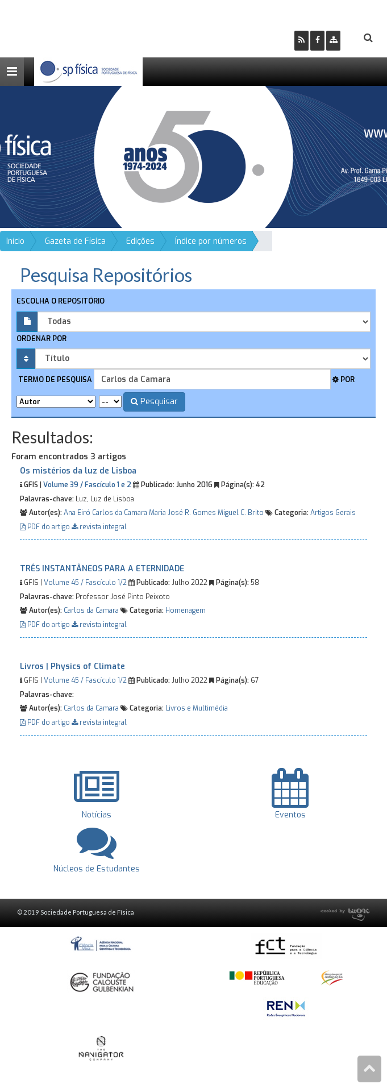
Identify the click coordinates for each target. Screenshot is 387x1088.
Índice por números (211, 241)
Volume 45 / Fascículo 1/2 (85, 582)
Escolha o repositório (60, 301)
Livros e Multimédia (196, 708)
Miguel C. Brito (241, 512)
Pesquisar (154, 401)
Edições (140, 241)
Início (15, 241)
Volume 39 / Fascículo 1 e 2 (87, 484)
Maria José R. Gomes (182, 512)
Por (343, 379)
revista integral (99, 526)
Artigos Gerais (333, 512)
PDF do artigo (46, 526)
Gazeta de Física (75, 241)
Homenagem (185, 610)
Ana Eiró (77, 512)
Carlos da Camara (119, 512)
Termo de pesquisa (54, 379)
